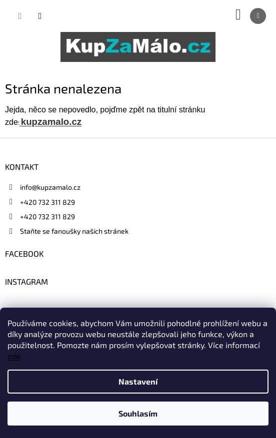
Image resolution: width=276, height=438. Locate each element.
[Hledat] (20, 16)
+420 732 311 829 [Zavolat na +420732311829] (47, 202)
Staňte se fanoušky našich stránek (74, 231)
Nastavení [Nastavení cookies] (138, 381)
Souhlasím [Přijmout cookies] (138, 413)
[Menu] (258, 16)
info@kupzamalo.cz (50, 187)
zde (14, 356)
